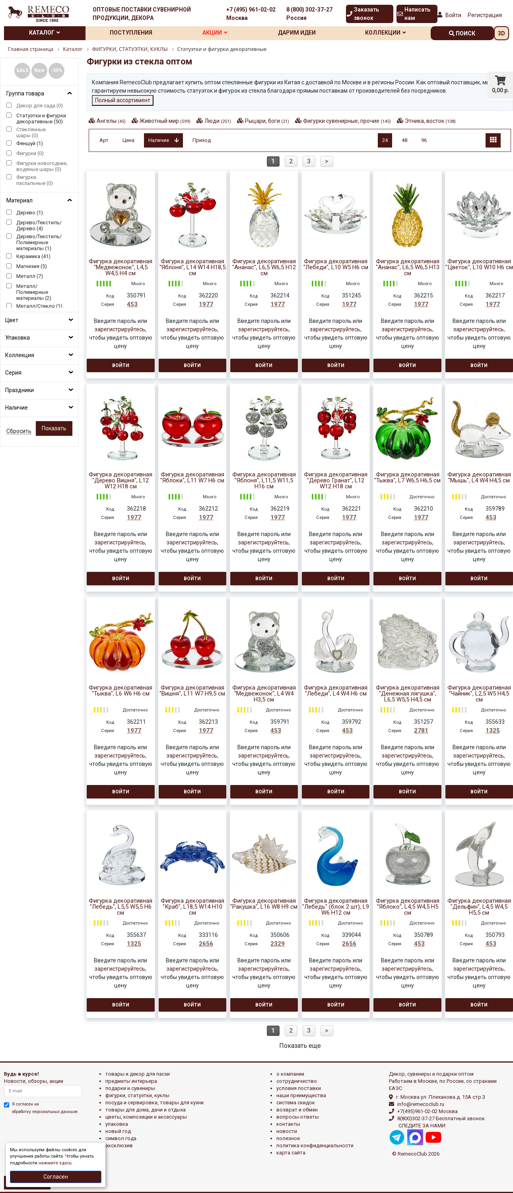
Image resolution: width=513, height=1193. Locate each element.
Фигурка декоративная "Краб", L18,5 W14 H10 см (192, 907)
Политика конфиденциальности (315, 1145)
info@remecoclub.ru (420, 1104)
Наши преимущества (301, 1095)
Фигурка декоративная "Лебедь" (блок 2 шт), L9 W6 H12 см (335, 907)
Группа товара (25, 93)
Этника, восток (430, 121)
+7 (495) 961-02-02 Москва (251, 13)
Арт (104, 140)
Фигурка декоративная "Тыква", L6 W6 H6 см (120, 691)
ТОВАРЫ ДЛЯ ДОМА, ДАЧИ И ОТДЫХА (145, 1110)
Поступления (131, 32)
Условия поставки (298, 1088)
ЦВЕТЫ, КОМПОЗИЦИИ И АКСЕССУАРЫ (146, 1117)
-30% (56, 70)
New (39, 70)
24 (385, 140)
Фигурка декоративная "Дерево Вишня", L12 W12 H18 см (120, 481)
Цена (128, 140)
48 (404, 140)
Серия (13, 372)
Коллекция (19, 355)
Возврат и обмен (297, 1110)
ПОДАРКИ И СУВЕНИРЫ (130, 1088)
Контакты (288, 1124)
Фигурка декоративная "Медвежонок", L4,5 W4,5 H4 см (120, 267)
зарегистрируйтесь (120, 329)
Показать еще (300, 1045)
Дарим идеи (297, 32)
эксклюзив (119, 1145)
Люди (217, 121)
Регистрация (485, 15)
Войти (453, 15)
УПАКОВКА (116, 1124)
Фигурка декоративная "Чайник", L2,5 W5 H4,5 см (479, 694)
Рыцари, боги (267, 121)
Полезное (288, 1138)
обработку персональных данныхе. (45, 1111)
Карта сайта (290, 1153)
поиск (462, 33)
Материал (19, 200)
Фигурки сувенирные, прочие (347, 121)
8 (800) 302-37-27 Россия (309, 13)
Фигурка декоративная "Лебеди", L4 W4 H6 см (335, 691)
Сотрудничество (296, 1081)
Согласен (55, 1177)
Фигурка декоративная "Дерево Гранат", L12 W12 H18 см (335, 481)
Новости (286, 1131)
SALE (22, 70)
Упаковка (17, 337)
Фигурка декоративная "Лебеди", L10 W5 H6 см (335, 264)
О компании (290, 1074)
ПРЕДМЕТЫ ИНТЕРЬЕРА (131, 1081)
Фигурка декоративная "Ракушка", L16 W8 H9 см (263, 904)
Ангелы (111, 121)
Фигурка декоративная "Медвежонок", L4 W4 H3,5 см (264, 694)
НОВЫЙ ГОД (118, 1131)
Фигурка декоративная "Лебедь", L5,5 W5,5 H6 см (120, 907)
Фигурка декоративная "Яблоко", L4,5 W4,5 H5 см (407, 907)
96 (424, 140)
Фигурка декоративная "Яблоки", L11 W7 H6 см (192, 478)
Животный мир (165, 121)
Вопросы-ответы (297, 1117)
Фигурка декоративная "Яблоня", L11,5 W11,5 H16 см (264, 481)
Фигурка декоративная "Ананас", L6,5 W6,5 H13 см (407, 267)
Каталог (44, 32)
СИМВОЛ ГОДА (120, 1138)
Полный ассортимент (122, 100)
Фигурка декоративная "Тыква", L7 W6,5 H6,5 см (407, 478)
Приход (201, 140)
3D (501, 33)
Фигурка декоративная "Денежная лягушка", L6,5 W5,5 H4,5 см (407, 694)
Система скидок (295, 1103)
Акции (214, 32)
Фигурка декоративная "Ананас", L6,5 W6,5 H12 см (264, 267)
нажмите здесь (55, 1163)
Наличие (16, 407)
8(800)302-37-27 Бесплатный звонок (441, 1118)
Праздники (19, 390)
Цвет (11, 320)
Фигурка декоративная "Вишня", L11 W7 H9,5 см (192, 691)
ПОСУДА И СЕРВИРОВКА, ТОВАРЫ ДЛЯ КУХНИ (154, 1103)
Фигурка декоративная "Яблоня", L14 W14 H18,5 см (192, 267)
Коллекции (385, 32)
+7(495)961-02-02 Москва (427, 1111)
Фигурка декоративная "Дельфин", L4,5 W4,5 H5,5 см (479, 907)
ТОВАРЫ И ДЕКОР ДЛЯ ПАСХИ (137, 1074)
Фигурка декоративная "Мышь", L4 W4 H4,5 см (479, 478)
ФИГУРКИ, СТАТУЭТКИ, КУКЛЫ (137, 1095)
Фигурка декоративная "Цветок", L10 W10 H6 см (479, 264)
